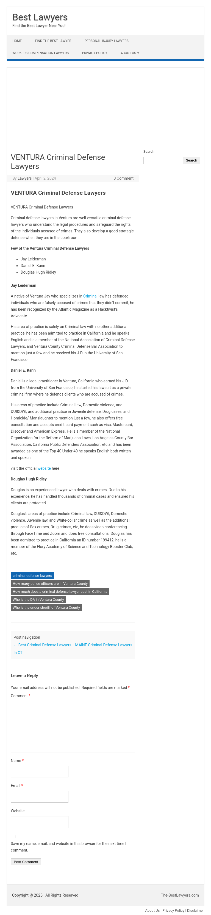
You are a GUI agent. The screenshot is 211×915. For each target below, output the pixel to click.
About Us (128, 53)
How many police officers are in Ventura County (50, 584)
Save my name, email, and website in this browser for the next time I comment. (68, 846)
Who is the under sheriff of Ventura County (46, 607)
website (44, 468)
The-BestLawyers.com (180, 895)
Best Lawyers (40, 17)
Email (17, 785)
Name (17, 760)
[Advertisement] (105, 106)
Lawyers (25, 178)
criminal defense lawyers (32, 576)
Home (17, 41)
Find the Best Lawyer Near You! (38, 25)
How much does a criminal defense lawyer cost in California (60, 591)
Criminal (90, 296)
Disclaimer (195, 910)
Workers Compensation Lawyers (40, 53)
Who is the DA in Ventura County (38, 599)
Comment (20, 696)
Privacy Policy (94, 53)
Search (148, 151)
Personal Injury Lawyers (107, 41)
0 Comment (123, 178)
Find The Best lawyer (53, 41)
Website (17, 811)
